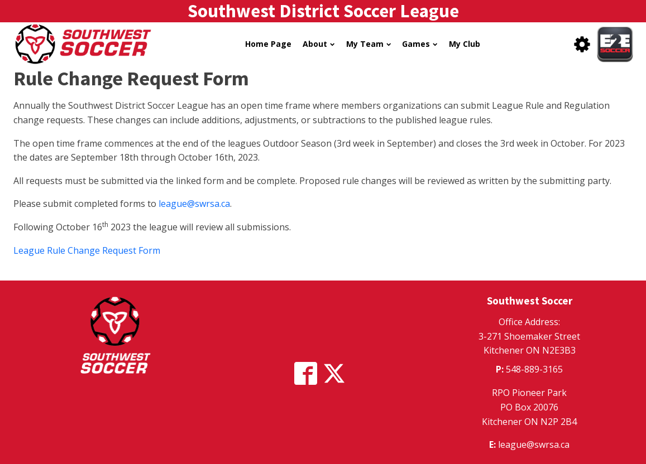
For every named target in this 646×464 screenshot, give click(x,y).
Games (419, 43)
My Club (464, 43)
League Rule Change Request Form (86, 250)
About (318, 43)
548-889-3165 (534, 369)
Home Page (268, 43)
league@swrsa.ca (194, 203)
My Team (368, 43)
